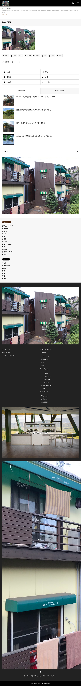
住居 (8, 72)
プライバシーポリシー (8, 355)
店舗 (46, 72)
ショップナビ (44, 369)
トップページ (6, 349)
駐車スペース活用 (46, 385)
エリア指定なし (45, 356)
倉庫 (46, 77)
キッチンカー (6, 265)
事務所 (9, 77)
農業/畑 (4, 254)
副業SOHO (44, 399)
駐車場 (9, 82)
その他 (47, 82)
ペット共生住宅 (45, 379)
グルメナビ (43, 352)
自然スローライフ (7, 252)
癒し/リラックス (7, 244)
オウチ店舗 (44, 373)
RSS (40, 672)
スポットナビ (44, 392)
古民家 (4, 239)
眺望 (3, 247)
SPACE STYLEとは (45, 349)
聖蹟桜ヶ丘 (44, 359)
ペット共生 (5, 228)
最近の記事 (21, 91)
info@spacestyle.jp (15, 62)
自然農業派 (44, 402)
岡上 (42, 362)
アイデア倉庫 (45, 382)
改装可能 (4, 241)
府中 (42, 366)
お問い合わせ (6, 352)
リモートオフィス (46, 376)
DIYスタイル (44, 396)
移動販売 (4, 249)
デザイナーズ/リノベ (8, 226)
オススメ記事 (59, 91)
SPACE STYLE (36, 683)
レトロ (4, 234)
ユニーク (4, 231)
